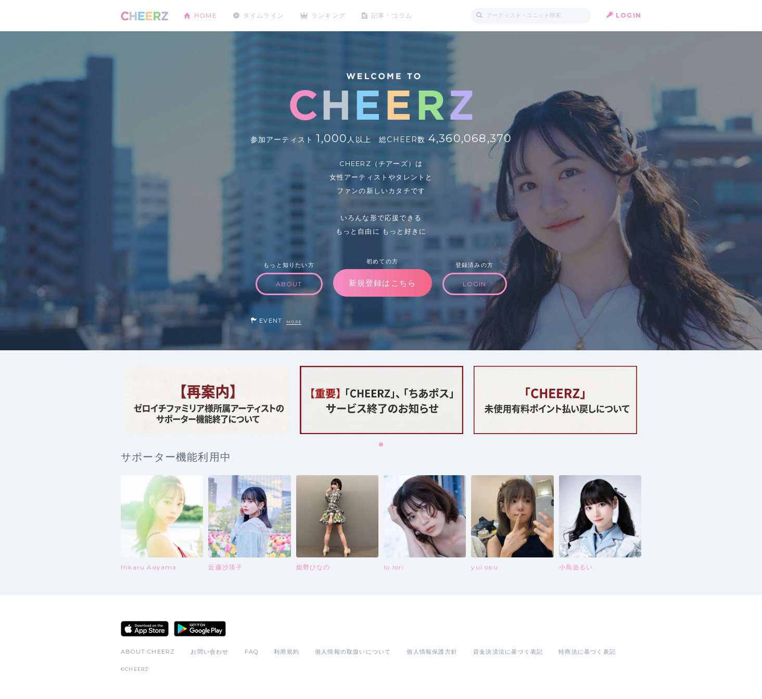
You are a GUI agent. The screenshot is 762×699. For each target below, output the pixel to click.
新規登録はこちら (382, 283)
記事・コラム (392, 15)
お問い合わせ (209, 651)
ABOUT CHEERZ (148, 651)
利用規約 (286, 651)
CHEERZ (144, 15)
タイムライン (263, 15)
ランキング (329, 15)
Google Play (200, 629)
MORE (293, 322)
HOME (205, 15)
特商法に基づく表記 (587, 651)
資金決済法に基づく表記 (508, 651)
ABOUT (289, 284)
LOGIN (628, 15)
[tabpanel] (207, 400)
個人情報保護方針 (432, 651)
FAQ (252, 651)
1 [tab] (381, 445)
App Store (145, 629)
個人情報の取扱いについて (353, 651)
